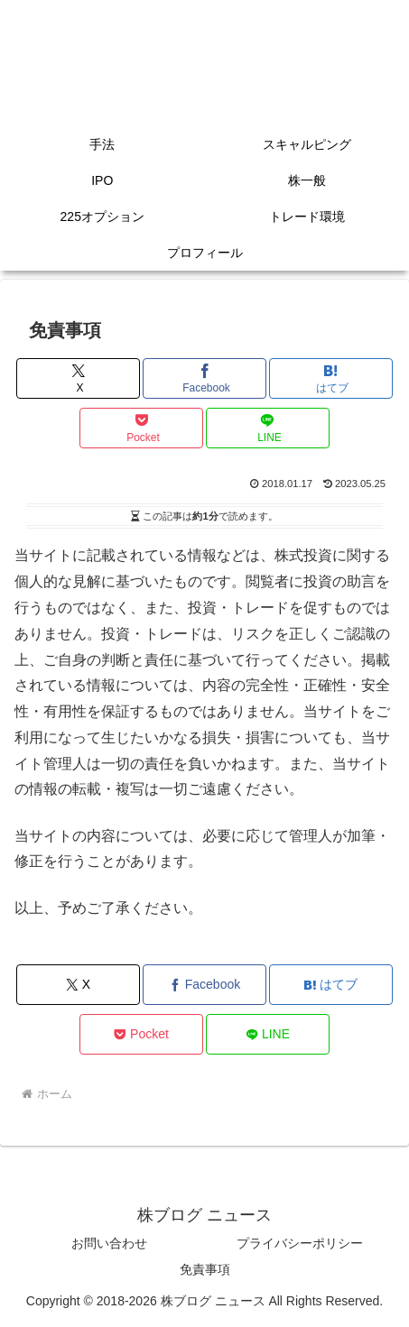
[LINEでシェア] (268, 428)
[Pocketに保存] (141, 428)
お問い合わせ (109, 1243)
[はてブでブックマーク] (331, 378)
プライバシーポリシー (300, 1243)
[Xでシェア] (78, 378)
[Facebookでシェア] (204, 378)
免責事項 (205, 1269)
